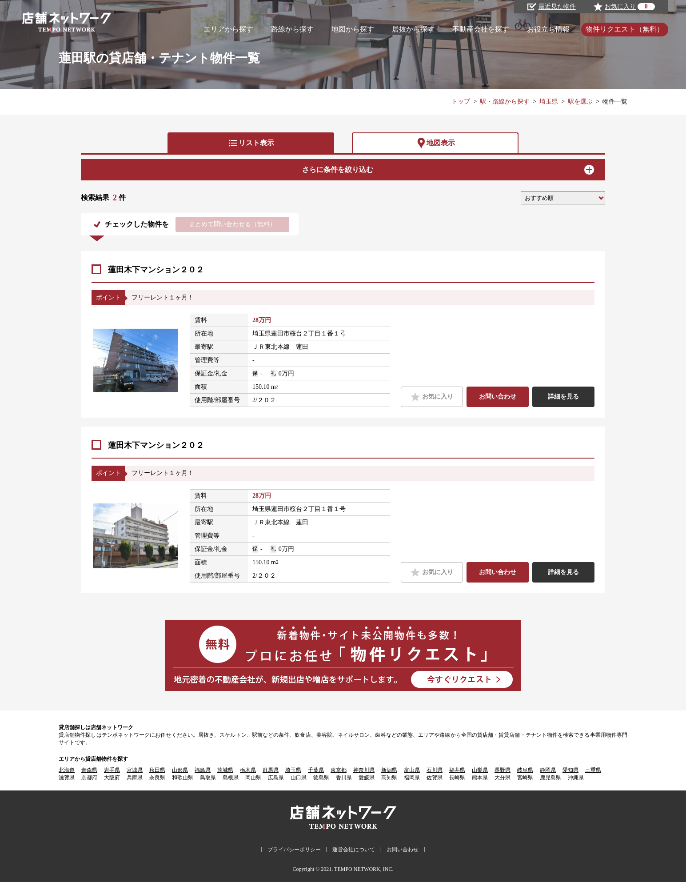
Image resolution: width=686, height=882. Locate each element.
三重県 (593, 770)
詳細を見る (563, 396)
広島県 (276, 777)
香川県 (344, 777)
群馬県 (271, 770)
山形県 (180, 770)
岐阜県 (525, 770)
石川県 (435, 770)
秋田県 (157, 770)
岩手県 (112, 770)
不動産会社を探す (480, 29)
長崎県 (457, 777)
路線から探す (292, 29)
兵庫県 (135, 777)
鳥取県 (208, 777)
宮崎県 (525, 777)
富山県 (412, 770)
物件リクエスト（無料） (625, 29)
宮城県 (135, 770)
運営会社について (353, 849)
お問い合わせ (497, 396)
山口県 (299, 777)
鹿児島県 (550, 777)
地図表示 (435, 143)
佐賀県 (435, 777)
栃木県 (248, 770)
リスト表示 (251, 143)
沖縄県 (576, 777)
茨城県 (225, 770)
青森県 (89, 770)
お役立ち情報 (548, 29)
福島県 (203, 770)
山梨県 (480, 770)
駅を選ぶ (580, 101)
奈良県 (157, 777)
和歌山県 (182, 777)
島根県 (231, 777)
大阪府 (112, 777)
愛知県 (570, 770)
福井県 (457, 770)
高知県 (389, 777)
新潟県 (389, 770)
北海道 (67, 770)
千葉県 (316, 770)
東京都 (339, 770)
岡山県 (253, 777)
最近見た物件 (551, 6)
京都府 (89, 777)
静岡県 (548, 770)
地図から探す (352, 29)
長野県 (503, 770)
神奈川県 (364, 770)
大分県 (503, 777)
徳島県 (321, 777)
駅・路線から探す (505, 101)
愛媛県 (367, 777)
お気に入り (432, 396)
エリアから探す (228, 29)
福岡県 (412, 777)
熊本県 (480, 777)
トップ (460, 101)
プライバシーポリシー (294, 849)
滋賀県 (67, 777)
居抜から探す (413, 29)
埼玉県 (548, 101)
